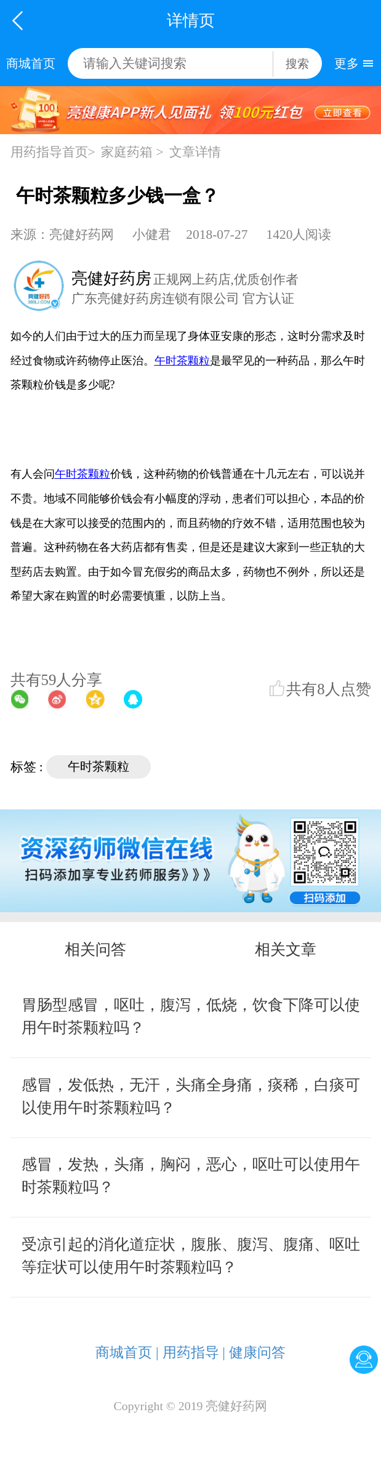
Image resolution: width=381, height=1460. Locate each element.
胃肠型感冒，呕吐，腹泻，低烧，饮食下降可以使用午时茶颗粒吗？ (191, 1016)
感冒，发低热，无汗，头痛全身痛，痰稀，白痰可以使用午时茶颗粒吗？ (191, 1096)
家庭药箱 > (132, 152)
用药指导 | (193, 1352)
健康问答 (257, 1352)
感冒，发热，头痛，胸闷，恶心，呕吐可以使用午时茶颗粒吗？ (191, 1175)
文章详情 (195, 152)
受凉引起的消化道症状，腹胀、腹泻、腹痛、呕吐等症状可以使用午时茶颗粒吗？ (191, 1255)
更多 (346, 63)
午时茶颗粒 (98, 766)
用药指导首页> (52, 152)
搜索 (297, 63)
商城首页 (30, 63)
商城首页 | (126, 1352)
